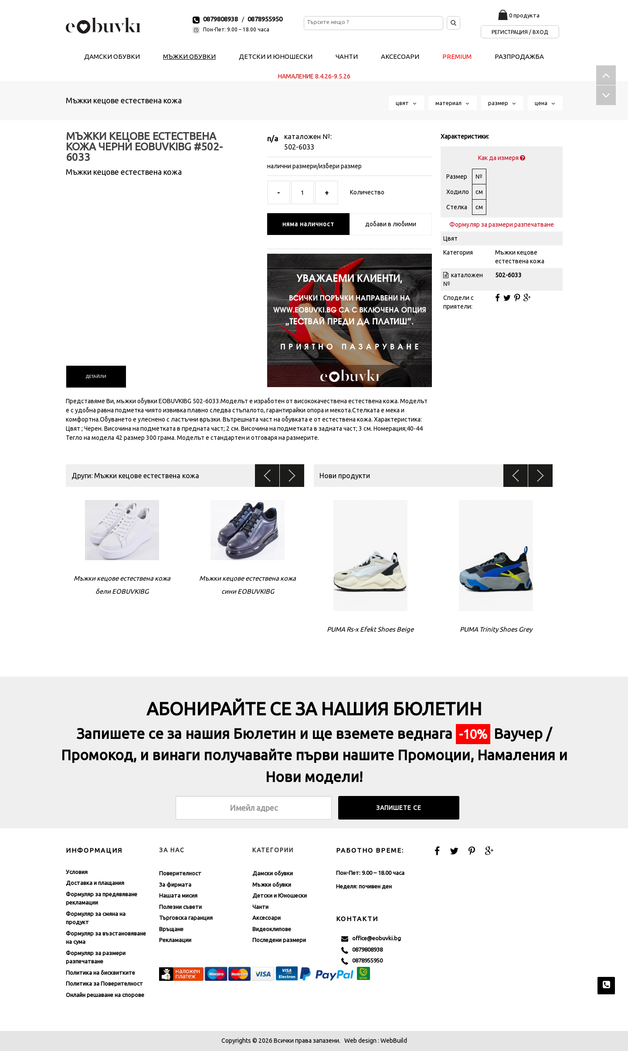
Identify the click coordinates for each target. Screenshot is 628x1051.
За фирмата (175, 884)
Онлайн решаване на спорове (105, 995)
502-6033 (299, 147)
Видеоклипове (271, 929)
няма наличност (308, 224)
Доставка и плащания (95, 883)
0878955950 (265, 19)
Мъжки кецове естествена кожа (124, 100)
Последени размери (279, 940)
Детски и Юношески (279, 895)
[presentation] (96, 377)
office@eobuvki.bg (371, 938)
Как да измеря (501, 157)
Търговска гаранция (186, 918)
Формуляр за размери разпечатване (501, 224)
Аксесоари (266, 918)
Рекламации (175, 940)
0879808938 (220, 19)
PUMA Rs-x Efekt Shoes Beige (370, 629)
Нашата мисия (178, 895)
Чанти (260, 907)
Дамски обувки (272, 873)
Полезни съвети (180, 907)
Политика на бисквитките (100, 972)
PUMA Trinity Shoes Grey (496, 629)
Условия (77, 872)
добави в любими (390, 224)
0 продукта (524, 15)
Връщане (171, 929)
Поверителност (180, 873)
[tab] (96, 376)
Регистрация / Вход (520, 32)
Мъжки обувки (271, 884)
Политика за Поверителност (104, 983)
